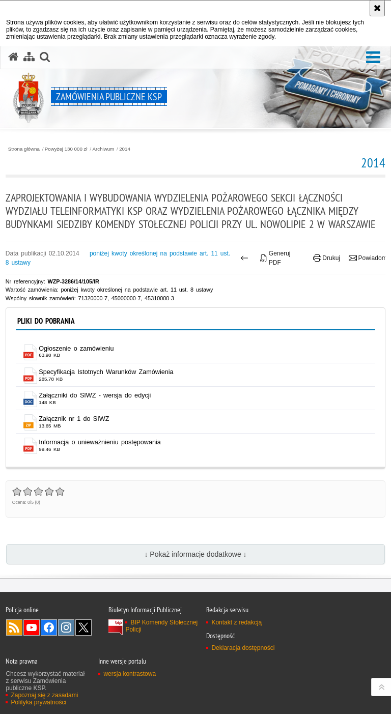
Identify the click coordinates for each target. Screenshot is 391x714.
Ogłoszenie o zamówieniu (76, 348)
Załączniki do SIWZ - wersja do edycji (95, 395)
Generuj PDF (275, 258)
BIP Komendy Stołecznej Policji (161, 626)
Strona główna (24, 149)
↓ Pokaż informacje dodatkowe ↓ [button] (195, 554)
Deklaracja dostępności (242, 647)
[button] (373, 57)
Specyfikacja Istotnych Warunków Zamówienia (106, 372)
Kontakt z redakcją (236, 622)
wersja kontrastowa (129, 673)
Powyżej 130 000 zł (66, 149)
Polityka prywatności (38, 702)
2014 (124, 149)
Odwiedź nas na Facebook (49, 627)
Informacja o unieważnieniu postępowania (100, 442)
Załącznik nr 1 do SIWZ (74, 418)
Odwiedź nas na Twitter (83, 627)
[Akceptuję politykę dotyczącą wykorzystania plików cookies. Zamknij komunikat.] (377, 8)
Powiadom (367, 258)
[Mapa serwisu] (29, 57)
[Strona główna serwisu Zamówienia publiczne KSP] (13, 57)
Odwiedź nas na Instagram (66, 627)
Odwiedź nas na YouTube (31, 627)
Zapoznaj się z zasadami (44, 695)
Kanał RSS (14, 627)
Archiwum (104, 149)
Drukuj (326, 258)
